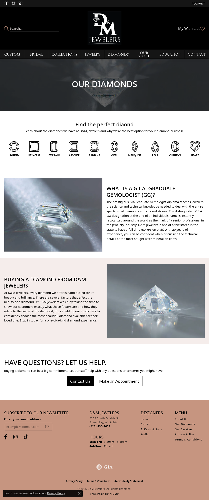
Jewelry (92, 54)
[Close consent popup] (79, 493)
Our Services (183, 429)
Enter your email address (22, 419)
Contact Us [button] (80, 381)
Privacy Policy (184, 434)
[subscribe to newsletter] (47, 426)
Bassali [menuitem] (145, 419)
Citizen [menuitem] (145, 424)
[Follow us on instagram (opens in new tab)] (13, 3)
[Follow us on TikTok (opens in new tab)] (20, 3)
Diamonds (118, 54)
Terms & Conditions (188, 439)
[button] (198, 3)
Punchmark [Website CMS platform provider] (112, 494)
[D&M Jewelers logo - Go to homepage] (104, 28)
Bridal (36, 54)
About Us (181, 419)
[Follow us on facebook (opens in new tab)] (6, 3)
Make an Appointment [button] (119, 381)
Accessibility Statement (129, 481)
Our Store (144, 54)
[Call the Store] (99, 426)
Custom (12, 54)
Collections (64, 54)
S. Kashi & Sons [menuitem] (151, 429)
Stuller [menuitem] (145, 434)
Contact (197, 54)
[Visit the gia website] (104, 467)
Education (170, 54)
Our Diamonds (185, 424)
